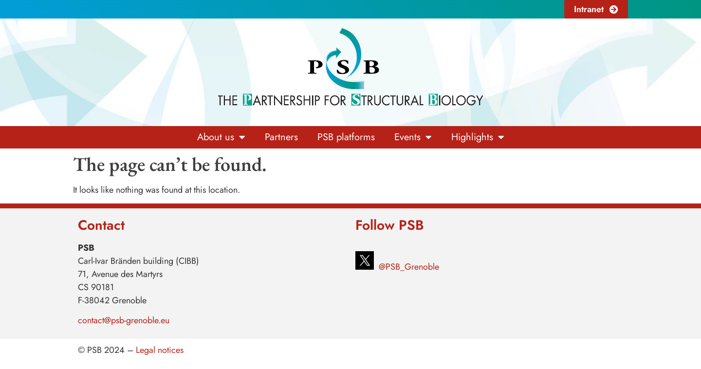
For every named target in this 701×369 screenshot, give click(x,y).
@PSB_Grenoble (407, 266)
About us (221, 137)
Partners (281, 137)
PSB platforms (346, 137)
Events (413, 137)
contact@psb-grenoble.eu (123, 320)
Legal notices (160, 350)
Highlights (477, 137)
